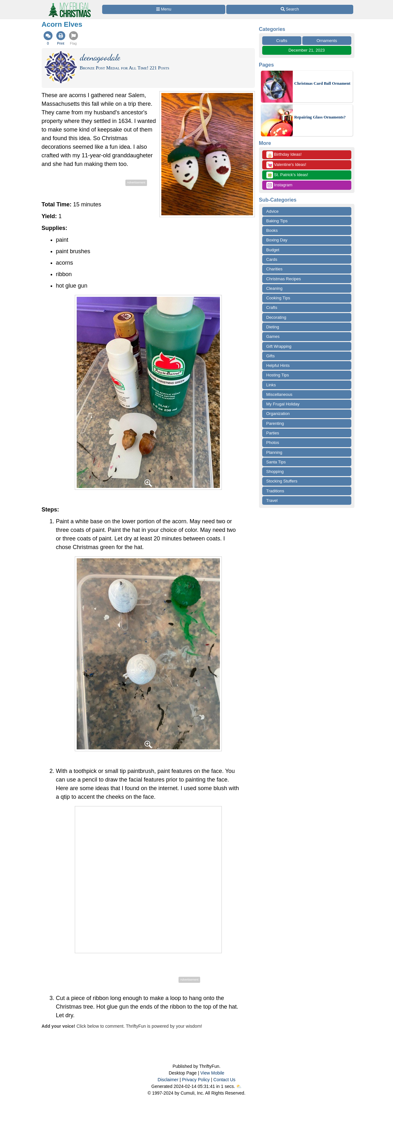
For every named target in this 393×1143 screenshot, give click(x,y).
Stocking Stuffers (282, 481)
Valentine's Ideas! (286, 164)
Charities (274, 269)
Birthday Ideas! (284, 154)
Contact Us (224, 1079)
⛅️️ (239, 1086)
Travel (272, 500)
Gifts (270, 356)
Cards (271, 259)
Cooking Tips (278, 298)
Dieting (272, 327)
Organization (278, 413)
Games (273, 336)
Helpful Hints (278, 365)
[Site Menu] (164, 9)
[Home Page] (69, 3)
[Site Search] (289, 9)
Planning (274, 452)
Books (272, 230)
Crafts (281, 40)
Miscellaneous (279, 394)
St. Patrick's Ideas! (287, 175)
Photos (272, 442)
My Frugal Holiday (283, 404)
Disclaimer (168, 1079)
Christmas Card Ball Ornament (322, 83)
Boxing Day (276, 240)
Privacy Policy (196, 1079)
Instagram (279, 185)
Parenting (275, 423)
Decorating (276, 317)
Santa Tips (276, 462)
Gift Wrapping (278, 346)
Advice (272, 211)
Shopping (275, 471)
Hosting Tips (277, 375)
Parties (272, 433)
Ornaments (327, 40)
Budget (272, 249)
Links (271, 384)
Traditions (275, 491)
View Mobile (212, 1072)
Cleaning (274, 288)
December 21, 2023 (306, 50)
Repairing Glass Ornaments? (320, 117)
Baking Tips (277, 220)
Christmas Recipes (283, 278)
